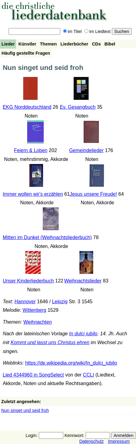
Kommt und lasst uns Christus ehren (50, 342)
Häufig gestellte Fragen (26, 53)
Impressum (119, 441)
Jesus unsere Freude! (93, 194)
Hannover (24, 301)
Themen (48, 44)
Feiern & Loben (30, 150)
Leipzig (60, 301)
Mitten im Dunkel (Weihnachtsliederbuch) (47, 237)
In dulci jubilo (83, 333)
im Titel (72, 31)
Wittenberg (34, 310)
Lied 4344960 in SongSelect (33, 374)
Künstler (27, 44)
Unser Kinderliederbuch (28, 280)
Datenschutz (91, 441)
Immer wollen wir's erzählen (33, 194)
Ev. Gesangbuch (78, 107)
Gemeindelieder (86, 150)
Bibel (110, 44)
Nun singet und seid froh (25, 410)
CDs (96, 44)
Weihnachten (37, 322)
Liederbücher (74, 44)
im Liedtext (97, 31)
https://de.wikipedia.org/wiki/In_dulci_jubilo (71, 363)
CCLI (88, 374)
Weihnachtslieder (82, 280)
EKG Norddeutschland (27, 107)
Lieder (8, 44)
